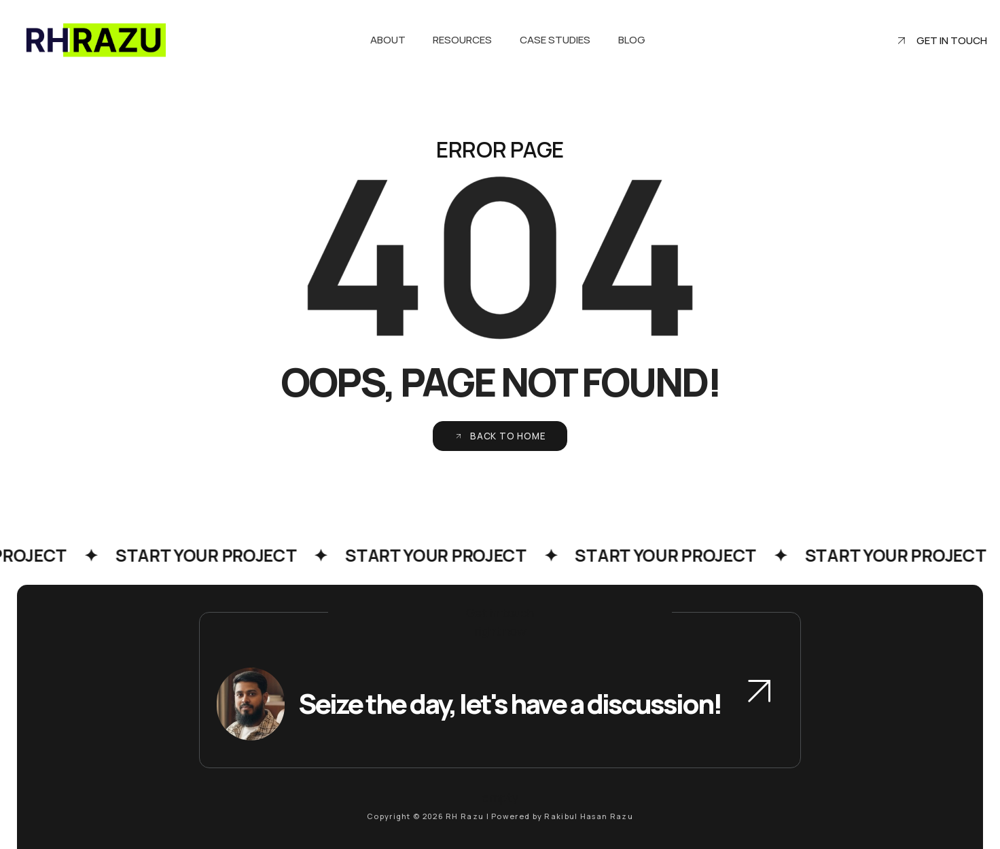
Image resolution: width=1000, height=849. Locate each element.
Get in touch (940, 41)
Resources (461, 39)
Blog (629, 39)
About (387, 39)
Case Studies (553, 39)
